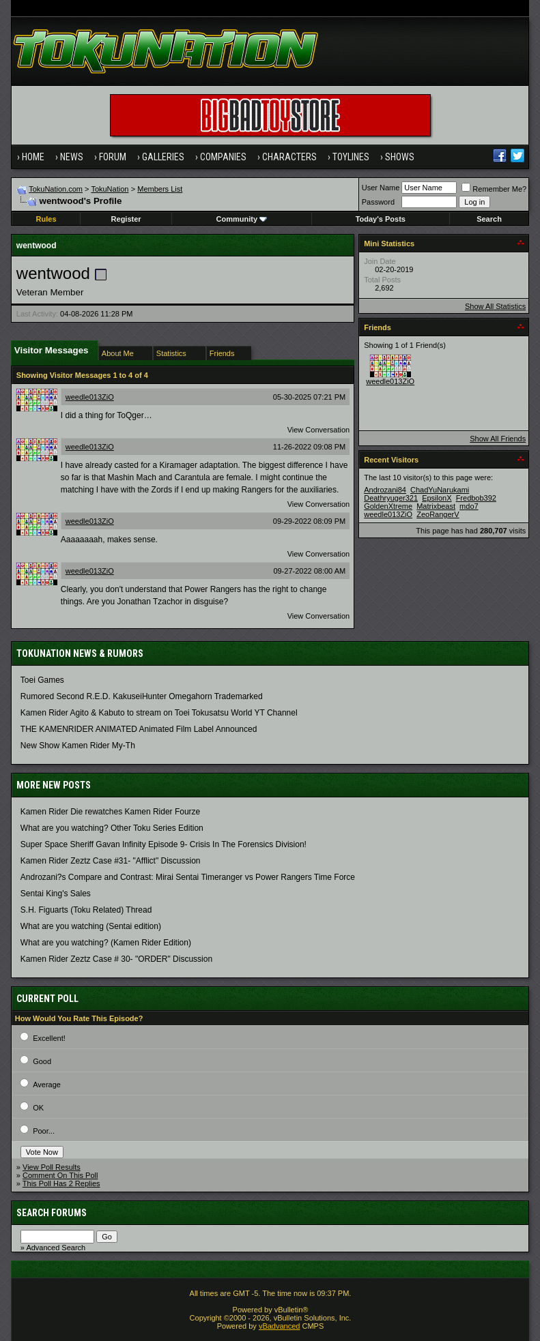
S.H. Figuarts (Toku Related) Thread (86, 910)
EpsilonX (436, 498)
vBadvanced (279, 1326)
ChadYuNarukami (439, 490)
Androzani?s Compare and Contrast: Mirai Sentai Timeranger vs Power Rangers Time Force (187, 877)
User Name (381, 187)
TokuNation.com (56, 189)
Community (242, 219)
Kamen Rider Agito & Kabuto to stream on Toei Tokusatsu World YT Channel (159, 713)
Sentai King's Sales (55, 893)
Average (47, 1084)
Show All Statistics (495, 306)
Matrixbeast (435, 506)
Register (126, 219)
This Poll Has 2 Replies (61, 1183)
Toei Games (42, 680)
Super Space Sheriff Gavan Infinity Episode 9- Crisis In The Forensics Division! (163, 844)
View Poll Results (52, 1167)
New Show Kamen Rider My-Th (77, 745)
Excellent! (49, 1038)
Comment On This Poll (60, 1175)
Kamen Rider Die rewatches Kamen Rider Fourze (110, 811)
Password (378, 202)
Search (489, 219)
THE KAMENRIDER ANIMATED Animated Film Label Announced (138, 729)
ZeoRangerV (437, 514)
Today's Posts (381, 219)
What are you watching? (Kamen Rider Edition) (105, 942)
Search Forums (51, 1212)
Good (42, 1061)
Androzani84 (385, 490)
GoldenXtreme (388, 506)
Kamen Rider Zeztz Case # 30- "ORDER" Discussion (116, 959)
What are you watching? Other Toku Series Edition (111, 828)
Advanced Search (55, 1247)
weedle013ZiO (90, 397)
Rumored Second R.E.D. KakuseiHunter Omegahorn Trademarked (141, 696)
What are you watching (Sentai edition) (90, 926)
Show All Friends (498, 438)
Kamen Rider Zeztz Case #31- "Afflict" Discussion (110, 861)
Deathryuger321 (391, 498)
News (71, 156)
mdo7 (469, 506)
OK (38, 1108)
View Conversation (318, 430)
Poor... (44, 1131)
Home (33, 156)
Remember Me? (493, 189)
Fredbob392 (476, 498)
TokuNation (109, 189)
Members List (159, 189)
